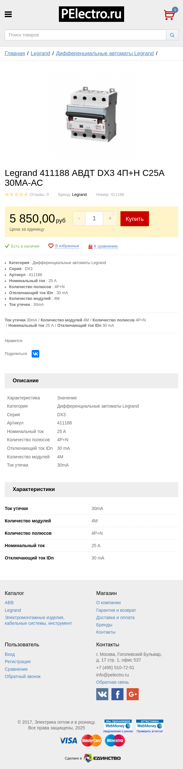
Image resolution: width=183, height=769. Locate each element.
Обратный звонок (23, 676)
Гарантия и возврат (116, 610)
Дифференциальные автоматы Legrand (105, 53)
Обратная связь (112, 682)
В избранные (67, 246)
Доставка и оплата (115, 617)
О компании (108, 602)
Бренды (104, 624)
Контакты (105, 632)
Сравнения (16, 669)
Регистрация (18, 661)
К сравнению (106, 246)
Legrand (40, 53)
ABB (9, 602)
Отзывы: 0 (39, 194)
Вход (10, 654)
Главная (15, 53)
